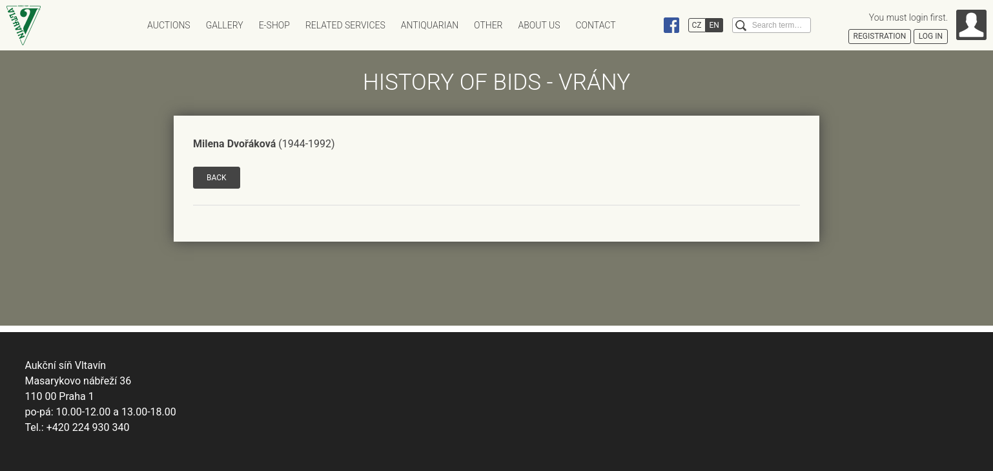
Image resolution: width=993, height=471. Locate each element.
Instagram (647, 25)
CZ (697, 25)
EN (714, 25)
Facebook (671, 25)
